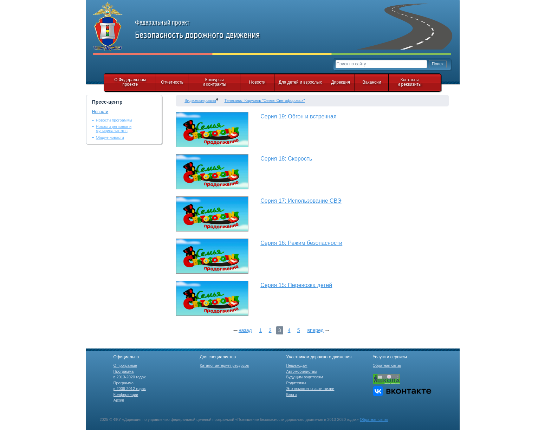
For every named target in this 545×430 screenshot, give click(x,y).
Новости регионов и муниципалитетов (113, 128)
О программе (125, 365)
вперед (315, 330)
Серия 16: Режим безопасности (301, 243)
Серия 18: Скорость (286, 159)
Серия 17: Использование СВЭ (301, 201)
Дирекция (340, 82)
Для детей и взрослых (300, 82)
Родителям (296, 383)
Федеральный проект (205, 29)
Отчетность (172, 82)
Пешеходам (296, 365)
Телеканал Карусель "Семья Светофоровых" (265, 100)
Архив (118, 400)
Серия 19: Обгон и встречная (298, 116)
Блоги (291, 394)
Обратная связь (387, 365)
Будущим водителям (304, 377)
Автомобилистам (301, 371)
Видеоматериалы (200, 100)
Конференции (125, 394)
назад (245, 330)
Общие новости (110, 137)
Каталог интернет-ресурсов (224, 365)
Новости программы (114, 120)
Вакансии (372, 82)
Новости (257, 82)
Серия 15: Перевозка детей (296, 285)
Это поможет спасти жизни (310, 388)
